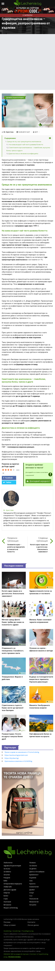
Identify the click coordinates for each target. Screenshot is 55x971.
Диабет (32, 890)
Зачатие (7, 875)
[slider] (8, 469)
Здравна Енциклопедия (12, 866)
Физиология (33, 902)
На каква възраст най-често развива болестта (26, 144)
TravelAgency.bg (27, 931)
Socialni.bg (16, 931)
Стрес (6, 899)
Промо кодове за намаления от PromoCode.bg (22, 752)
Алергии (7, 893)
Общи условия (10, 925)
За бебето (7, 872)
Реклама (7, 922)
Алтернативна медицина (13, 884)
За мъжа (7, 869)
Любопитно (8, 863)
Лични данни (33, 925)
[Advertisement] (26, 62)
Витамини (7, 905)
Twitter (7, 482)
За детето (32, 869)
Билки (6, 896)
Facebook (8, 478)
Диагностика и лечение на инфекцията (23, 153)
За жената (33, 866)
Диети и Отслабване (36, 872)
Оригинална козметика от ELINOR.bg (18, 761)
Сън (30, 896)
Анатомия (7, 902)
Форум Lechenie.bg (11, 908)
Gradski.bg (7, 931)
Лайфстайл (8, 887)
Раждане (7, 878)
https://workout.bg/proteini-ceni (16, 755)
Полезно (32, 863)
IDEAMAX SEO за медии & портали (16, 954)
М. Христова (9, 132)
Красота (32, 884)
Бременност (33, 875)
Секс (31, 881)
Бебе (5, 881)
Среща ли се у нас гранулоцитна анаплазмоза (24, 141)
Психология (33, 899)
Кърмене (32, 878)
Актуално (32, 905)
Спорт (31, 893)
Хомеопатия (34, 887)
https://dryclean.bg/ (12, 758)
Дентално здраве (10, 890)
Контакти (31, 922)
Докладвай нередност (38, 481)
